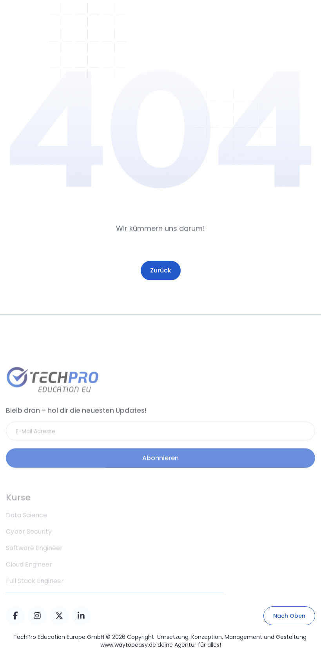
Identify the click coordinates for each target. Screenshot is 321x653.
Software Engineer (34, 559)
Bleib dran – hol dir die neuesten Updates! (76, 418)
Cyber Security (29, 542)
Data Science (26, 526)
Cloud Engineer (29, 575)
